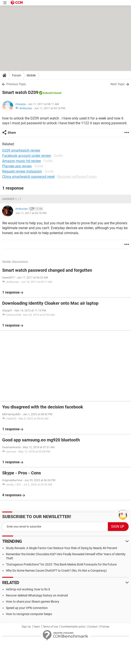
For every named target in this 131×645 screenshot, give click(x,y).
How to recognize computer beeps (29, 614)
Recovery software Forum (77, 177)
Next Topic (117, 84)
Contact (93, 626)
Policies (104, 626)
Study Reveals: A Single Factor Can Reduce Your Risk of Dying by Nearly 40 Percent (61, 548)
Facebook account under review (26, 156)
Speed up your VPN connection (27, 608)
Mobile (31, 75)
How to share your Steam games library (32, 601)
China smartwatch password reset (28, 177)
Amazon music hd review (21, 161)
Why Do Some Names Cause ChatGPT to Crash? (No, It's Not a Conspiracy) (56, 570)
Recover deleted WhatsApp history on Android (37, 595)
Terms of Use (50, 626)
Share (12, 132)
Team (36, 626)
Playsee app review (17, 166)
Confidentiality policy (73, 626)
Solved (47, 93)
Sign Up (26, 626)
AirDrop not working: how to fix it (28, 589)
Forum (16, 75)
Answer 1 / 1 (11, 199)
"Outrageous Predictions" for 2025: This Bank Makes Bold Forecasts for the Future (61, 564)
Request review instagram (22, 171)
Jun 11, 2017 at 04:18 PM (49, 108)
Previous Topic (16, 84)
